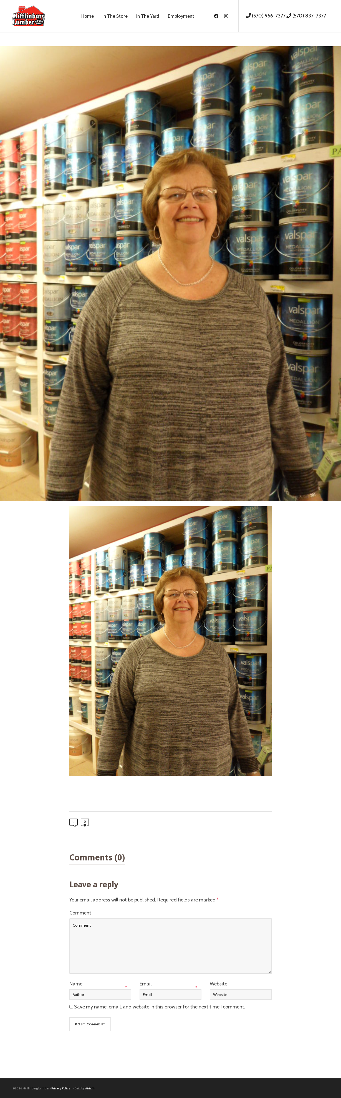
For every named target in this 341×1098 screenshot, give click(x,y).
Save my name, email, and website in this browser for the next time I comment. (159, 1007)
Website (218, 984)
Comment (80, 913)
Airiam (90, 1088)
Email (145, 984)
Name (75, 984)
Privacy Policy (60, 1088)
